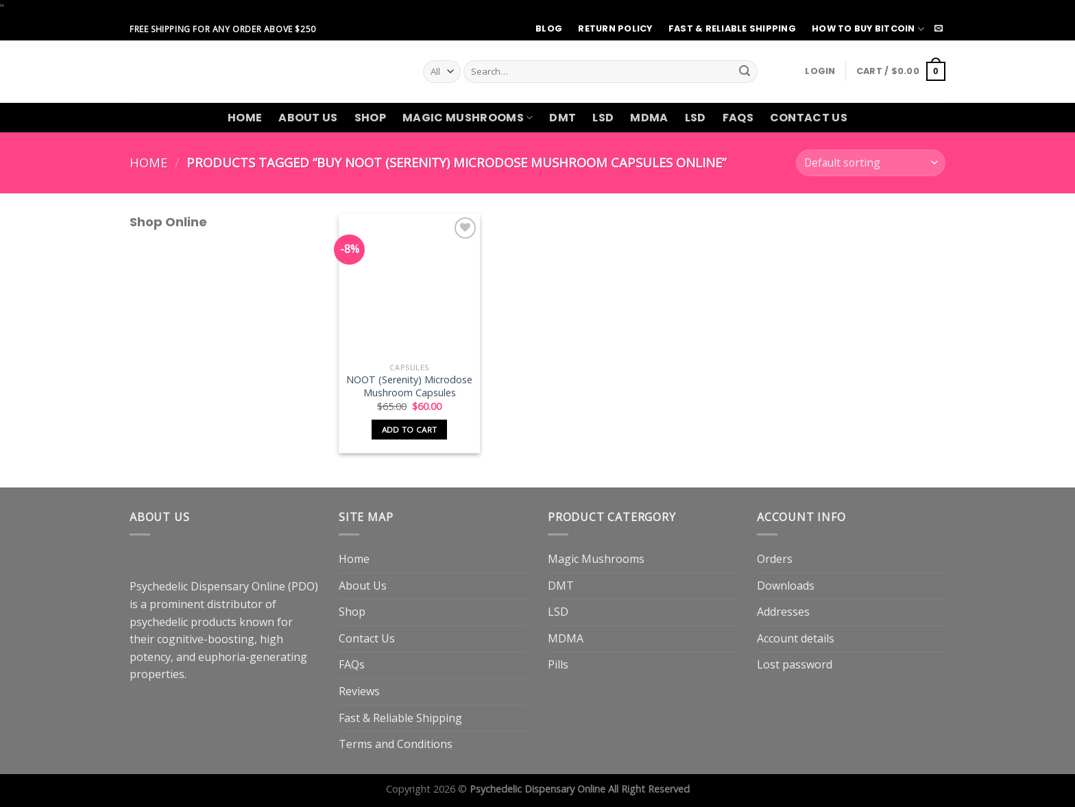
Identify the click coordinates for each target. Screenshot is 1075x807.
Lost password (794, 664)
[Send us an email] (938, 29)
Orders (775, 558)
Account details (795, 638)
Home (245, 117)
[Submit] (744, 71)
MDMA (649, 117)
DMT (562, 117)
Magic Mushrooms (467, 117)
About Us (308, 117)
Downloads (785, 585)
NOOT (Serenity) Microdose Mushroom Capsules (409, 386)
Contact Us (808, 117)
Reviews (359, 691)
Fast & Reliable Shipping (732, 28)
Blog (548, 28)
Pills (558, 664)
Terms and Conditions (395, 743)
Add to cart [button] (409, 429)
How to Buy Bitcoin (868, 29)
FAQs (738, 117)
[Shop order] (870, 162)
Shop (370, 117)
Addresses (783, 611)
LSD (603, 117)
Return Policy (615, 28)
